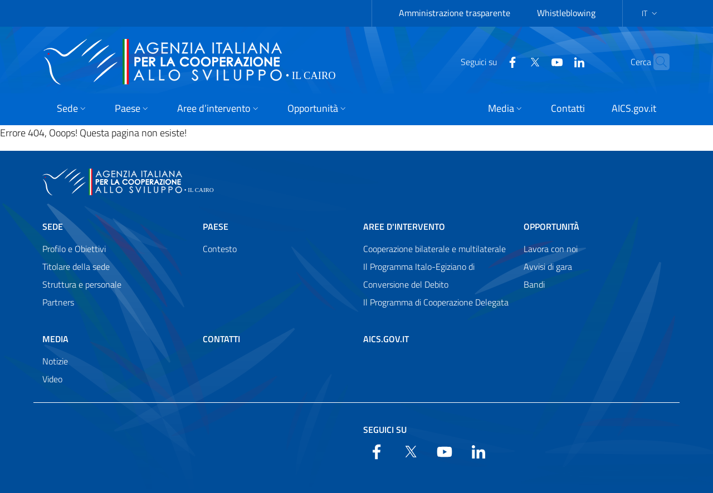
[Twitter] (513, 61)
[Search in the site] (656, 61)
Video (52, 379)
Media (55, 339)
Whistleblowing (566, 12)
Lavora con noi (551, 248)
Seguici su (385, 429)
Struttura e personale (81, 284)
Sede (52, 226)
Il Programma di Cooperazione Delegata (436, 302)
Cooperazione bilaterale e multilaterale (434, 248)
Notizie (55, 361)
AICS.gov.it (386, 339)
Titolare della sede (76, 266)
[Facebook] (491, 61)
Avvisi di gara (548, 266)
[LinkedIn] (557, 61)
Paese (215, 226)
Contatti (221, 339)
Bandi (534, 284)
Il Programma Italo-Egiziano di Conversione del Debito (419, 275)
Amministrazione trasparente (454, 12)
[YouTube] (535, 61)
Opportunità (551, 226)
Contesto (220, 248)
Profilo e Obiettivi (74, 248)
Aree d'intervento (404, 226)
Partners (58, 302)
